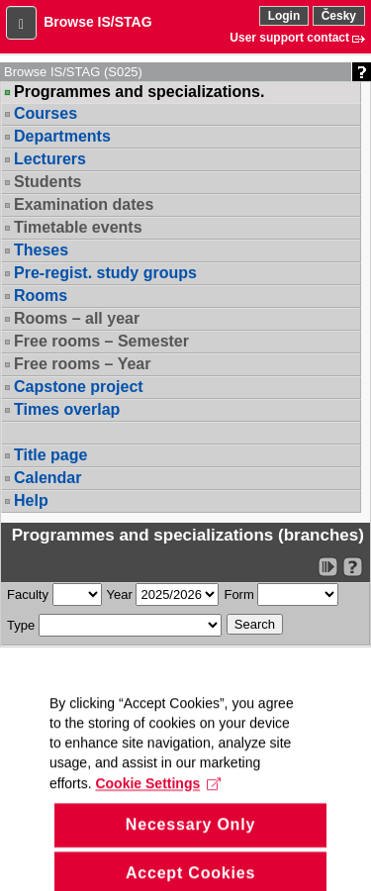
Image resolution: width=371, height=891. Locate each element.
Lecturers (50, 158)
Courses (45, 113)
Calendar (47, 477)
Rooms (40, 295)
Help (31, 500)
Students (47, 181)
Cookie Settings (158, 801)
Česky (339, 16)
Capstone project (78, 386)
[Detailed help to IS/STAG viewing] (352, 566)
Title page (50, 454)
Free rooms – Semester (101, 341)
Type (21, 625)
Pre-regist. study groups (105, 272)
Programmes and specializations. (139, 92)
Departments (62, 136)
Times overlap (67, 409)
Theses (41, 250)
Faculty (27, 594)
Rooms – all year (76, 318)
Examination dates (83, 204)
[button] (21, 23)
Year (120, 594)
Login (284, 16)
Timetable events (78, 227)
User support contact (289, 38)
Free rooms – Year (82, 363)
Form (238, 594)
